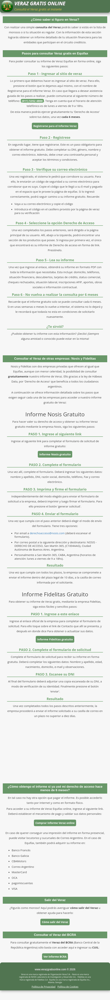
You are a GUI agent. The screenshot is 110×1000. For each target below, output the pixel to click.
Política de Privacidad (43, 986)
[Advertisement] (55, 750)
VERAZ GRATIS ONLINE (39, 3)
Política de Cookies (67, 986)
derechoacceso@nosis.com (47, 533)
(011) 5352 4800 (32, 101)
